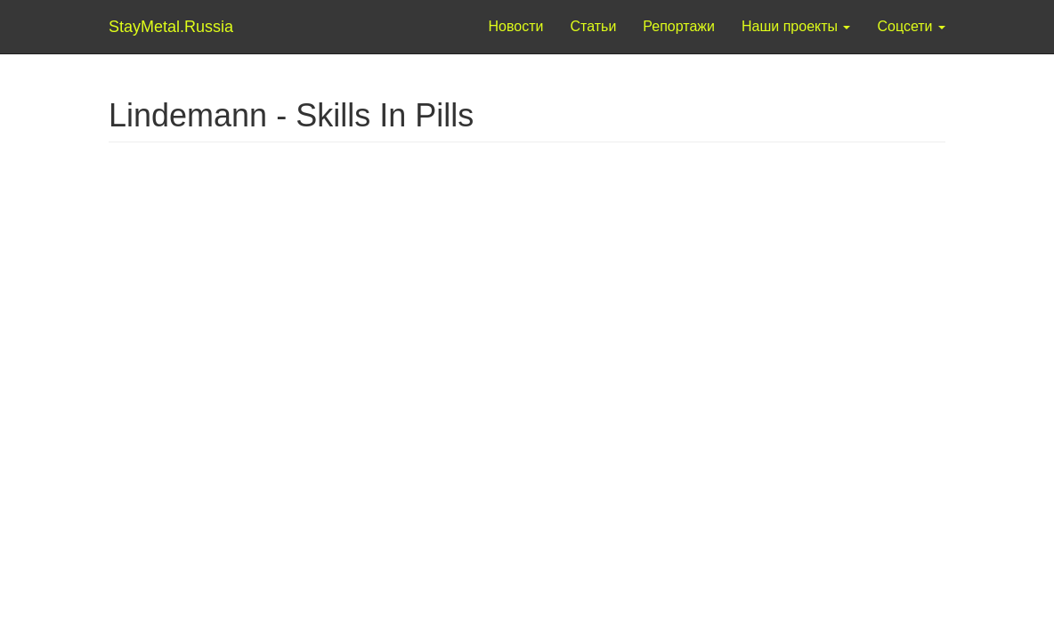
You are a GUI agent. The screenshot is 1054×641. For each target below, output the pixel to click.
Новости (516, 26)
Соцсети (911, 26)
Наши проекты (796, 26)
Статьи (593, 26)
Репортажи (679, 26)
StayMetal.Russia (146, 27)
